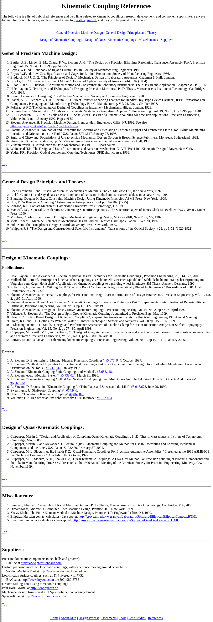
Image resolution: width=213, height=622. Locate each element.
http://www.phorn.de (44, 588)
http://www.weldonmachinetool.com (64, 571)
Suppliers (167, 39)
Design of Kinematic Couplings (61, 39)
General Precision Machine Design (79, 32)
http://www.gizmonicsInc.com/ (45, 596)
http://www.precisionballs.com (41, 563)
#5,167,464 (104, 398)
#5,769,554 (17, 383)
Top (4, 164)
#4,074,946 (69, 390)
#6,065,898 (76, 394)
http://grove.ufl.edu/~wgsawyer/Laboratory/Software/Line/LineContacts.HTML (126, 520)
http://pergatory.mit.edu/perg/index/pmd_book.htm (44, 126)
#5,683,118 (104, 371)
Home (54, 618)
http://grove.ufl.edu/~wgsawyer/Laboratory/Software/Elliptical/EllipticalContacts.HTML (138, 516)
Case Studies (137, 618)
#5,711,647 (53, 368)
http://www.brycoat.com (38, 579)
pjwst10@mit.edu (85, 20)
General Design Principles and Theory (131, 32)
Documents (108, 618)
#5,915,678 (138, 386)
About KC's (68, 618)
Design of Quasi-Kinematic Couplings (110, 39)
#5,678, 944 (113, 360)
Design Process (89, 618)
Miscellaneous (148, 39)
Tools (122, 618)
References (155, 618)
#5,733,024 (67, 375)
